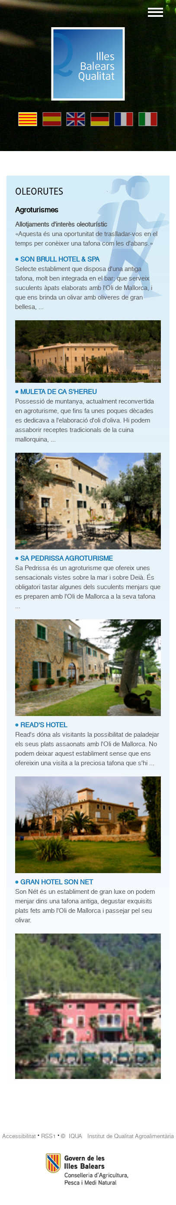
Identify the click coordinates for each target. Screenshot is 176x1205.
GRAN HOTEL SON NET (56, 882)
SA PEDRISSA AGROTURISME (66, 558)
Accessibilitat (19, 1136)
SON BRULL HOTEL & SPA (59, 259)
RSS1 (48, 1136)
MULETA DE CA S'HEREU (58, 392)
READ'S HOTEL (43, 725)
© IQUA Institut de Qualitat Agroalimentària (117, 1136)
